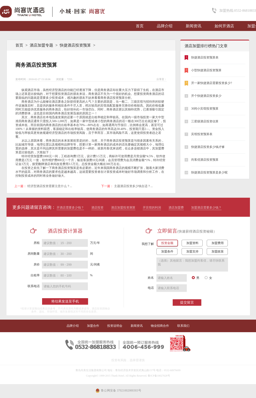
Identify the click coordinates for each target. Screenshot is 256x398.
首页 (140, 26)
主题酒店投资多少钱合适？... (133, 186)
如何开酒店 (224, 26)
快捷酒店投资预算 (75, 45)
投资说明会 (114, 325)
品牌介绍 (164, 26)
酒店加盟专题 (41, 45)
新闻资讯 (193, 26)
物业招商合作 (160, 325)
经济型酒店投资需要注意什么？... (49, 186)
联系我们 (183, 325)
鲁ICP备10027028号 (159, 375)
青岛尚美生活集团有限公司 (91, 370)
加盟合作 (93, 325)
